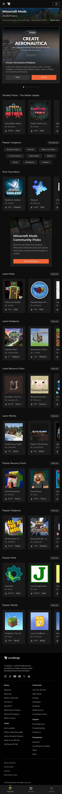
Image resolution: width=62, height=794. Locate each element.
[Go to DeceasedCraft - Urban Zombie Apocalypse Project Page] (39, 532)
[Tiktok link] (10, 676)
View (17, 77)
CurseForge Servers (39, 714)
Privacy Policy (9, 767)
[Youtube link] (14, 676)
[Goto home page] (9, 4)
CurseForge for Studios (41, 746)
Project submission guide (13, 732)
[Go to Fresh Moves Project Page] (39, 485)
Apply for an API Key (12, 740)
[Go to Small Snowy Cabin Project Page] (13, 438)
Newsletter (36, 702)
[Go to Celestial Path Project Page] (13, 343)
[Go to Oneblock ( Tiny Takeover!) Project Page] (13, 627)
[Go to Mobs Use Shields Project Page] (13, 296)
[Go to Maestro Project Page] (39, 193)
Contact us (36, 732)
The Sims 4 (8, 702)
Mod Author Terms (10, 775)
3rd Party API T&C (11, 744)
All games (7, 690)
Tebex (34, 750)
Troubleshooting (38, 728)
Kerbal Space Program (12, 710)
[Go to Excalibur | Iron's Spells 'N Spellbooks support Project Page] (13, 390)
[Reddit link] (28, 676)
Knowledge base (38, 724)
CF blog (35, 698)
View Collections (31, 261)
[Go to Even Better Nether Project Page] (13, 117)
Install (44, 77)
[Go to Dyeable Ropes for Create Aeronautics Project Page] (39, 296)
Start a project (9, 728)
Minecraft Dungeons (12, 714)
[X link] (24, 676)
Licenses (7, 771)
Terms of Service (10, 763)
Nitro (34, 754)
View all (54, 274)
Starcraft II (8, 706)
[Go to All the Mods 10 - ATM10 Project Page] (13, 532)
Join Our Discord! (39, 690)
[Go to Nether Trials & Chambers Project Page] (39, 117)
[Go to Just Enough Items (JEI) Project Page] (39, 580)
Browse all (53, 143)
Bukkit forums (37, 710)
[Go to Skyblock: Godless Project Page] (13, 193)
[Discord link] (19, 676)
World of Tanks (9, 718)
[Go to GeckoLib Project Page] (13, 580)
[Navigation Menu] (3, 4)
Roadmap (36, 706)
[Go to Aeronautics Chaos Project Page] (39, 343)
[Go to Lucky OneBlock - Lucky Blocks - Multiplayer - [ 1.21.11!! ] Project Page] (39, 627)
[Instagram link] (5, 676)
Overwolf (36, 742)
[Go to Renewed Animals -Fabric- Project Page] (39, 390)
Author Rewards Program (13, 736)
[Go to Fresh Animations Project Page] (13, 485)
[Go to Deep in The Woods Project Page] (39, 438)
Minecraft (7, 694)
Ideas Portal (36, 694)
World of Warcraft (11, 698)
